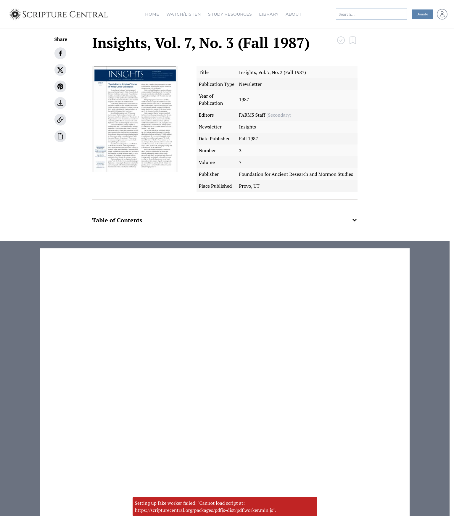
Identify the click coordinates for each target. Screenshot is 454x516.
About (294, 14)
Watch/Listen (183, 14)
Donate (422, 14)
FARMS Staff (252, 115)
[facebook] (60, 53)
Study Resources (230, 14)
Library (268, 14)
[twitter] (60, 70)
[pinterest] (60, 86)
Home (152, 14)
